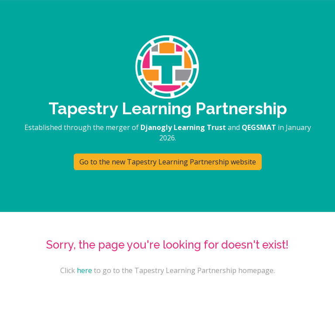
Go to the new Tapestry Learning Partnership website (167, 162)
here (84, 270)
